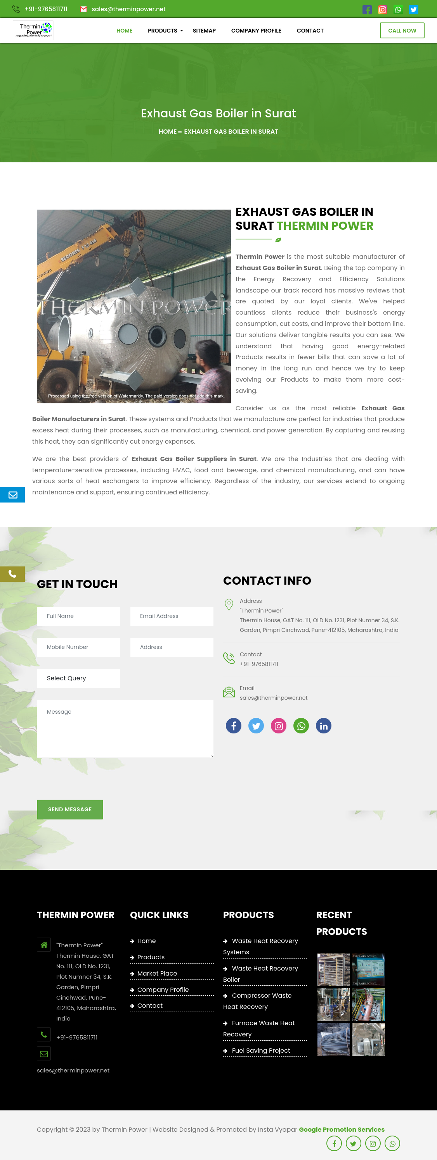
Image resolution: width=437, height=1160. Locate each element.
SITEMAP (204, 30)
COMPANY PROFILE (256, 30)
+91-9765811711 (45, 9)
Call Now (402, 30)
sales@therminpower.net (129, 9)
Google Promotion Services (342, 1129)
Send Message (70, 800)
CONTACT (310, 30)
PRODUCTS (162, 30)
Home (168, 131)
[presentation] (96, 775)
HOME (124, 30)
